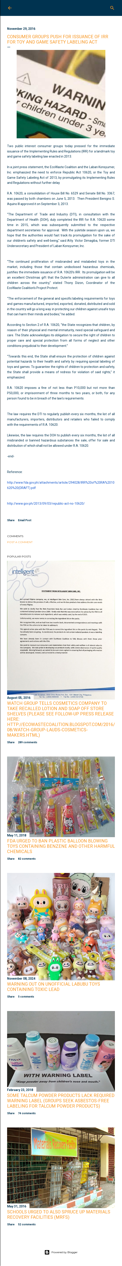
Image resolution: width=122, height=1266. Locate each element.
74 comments (27, 1113)
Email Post (24, 520)
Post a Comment (20, 542)
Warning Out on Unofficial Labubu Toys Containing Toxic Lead (53, 986)
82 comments (27, 858)
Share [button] (11, 520)
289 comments (27, 742)
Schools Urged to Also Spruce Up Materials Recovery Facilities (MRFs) (58, 1214)
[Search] (112, 7)
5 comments (26, 996)
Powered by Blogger (61, 1252)
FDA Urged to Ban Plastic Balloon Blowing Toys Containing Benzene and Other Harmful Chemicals (61, 846)
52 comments (27, 1224)
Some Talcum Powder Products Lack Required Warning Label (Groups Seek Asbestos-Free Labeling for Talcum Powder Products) (60, 1101)
